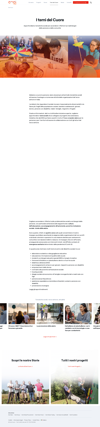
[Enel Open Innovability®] (62, 414)
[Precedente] (2, 315)
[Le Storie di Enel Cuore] (25, 366)
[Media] (62, 2)
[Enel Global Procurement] (27, 414)
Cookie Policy (36, 420)
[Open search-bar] (91, 2)
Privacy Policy (27, 420)
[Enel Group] (17, 414)
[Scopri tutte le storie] (50, 338)
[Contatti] (69, 2)
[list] (50, 321)
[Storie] (45, 2)
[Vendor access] (81, 2)
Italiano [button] (44, 420)
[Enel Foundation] (73, 414)
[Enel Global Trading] (50, 414)
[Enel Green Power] (39, 414)
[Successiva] (98, 315)
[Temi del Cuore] (54, 2)
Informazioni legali (18, 420)
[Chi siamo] (31, 2)
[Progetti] (38, 2)
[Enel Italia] (10, 414)
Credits (10, 420)
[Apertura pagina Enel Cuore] (10, 7)
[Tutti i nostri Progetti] (74, 366)
